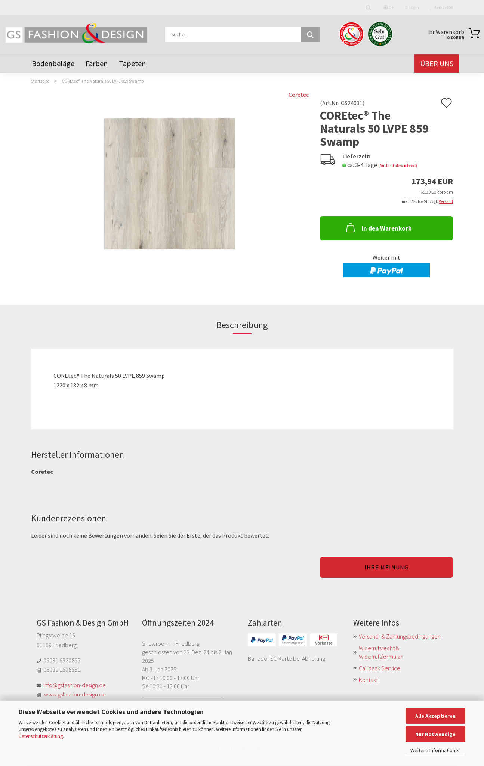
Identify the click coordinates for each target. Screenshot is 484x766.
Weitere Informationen (435, 750)
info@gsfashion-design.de (74, 685)
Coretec (299, 94)
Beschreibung (242, 325)
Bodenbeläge (53, 63)
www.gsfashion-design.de (75, 694)
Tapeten (132, 63)
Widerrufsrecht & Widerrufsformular (381, 652)
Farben (97, 63)
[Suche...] (310, 34)
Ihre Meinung (386, 567)
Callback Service (379, 668)
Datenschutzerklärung (41, 736)
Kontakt (368, 679)
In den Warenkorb (378, 228)
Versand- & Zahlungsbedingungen (400, 636)
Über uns (436, 63)
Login (412, 7)
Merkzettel (441, 7)
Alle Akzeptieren (435, 716)
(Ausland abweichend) (397, 165)
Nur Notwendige (435, 734)
